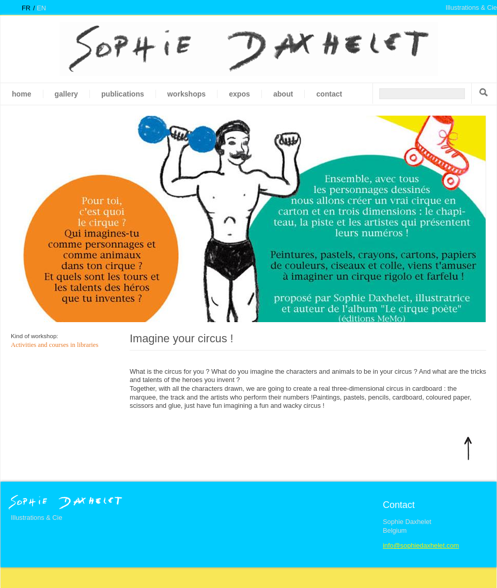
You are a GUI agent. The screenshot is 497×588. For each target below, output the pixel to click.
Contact (329, 94)
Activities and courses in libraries (54, 344)
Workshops (186, 94)
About (283, 94)
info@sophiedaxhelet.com (421, 545)
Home (22, 94)
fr (26, 8)
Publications (122, 94)
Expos (239, 94)
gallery (66, 94)
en (41, 8)
